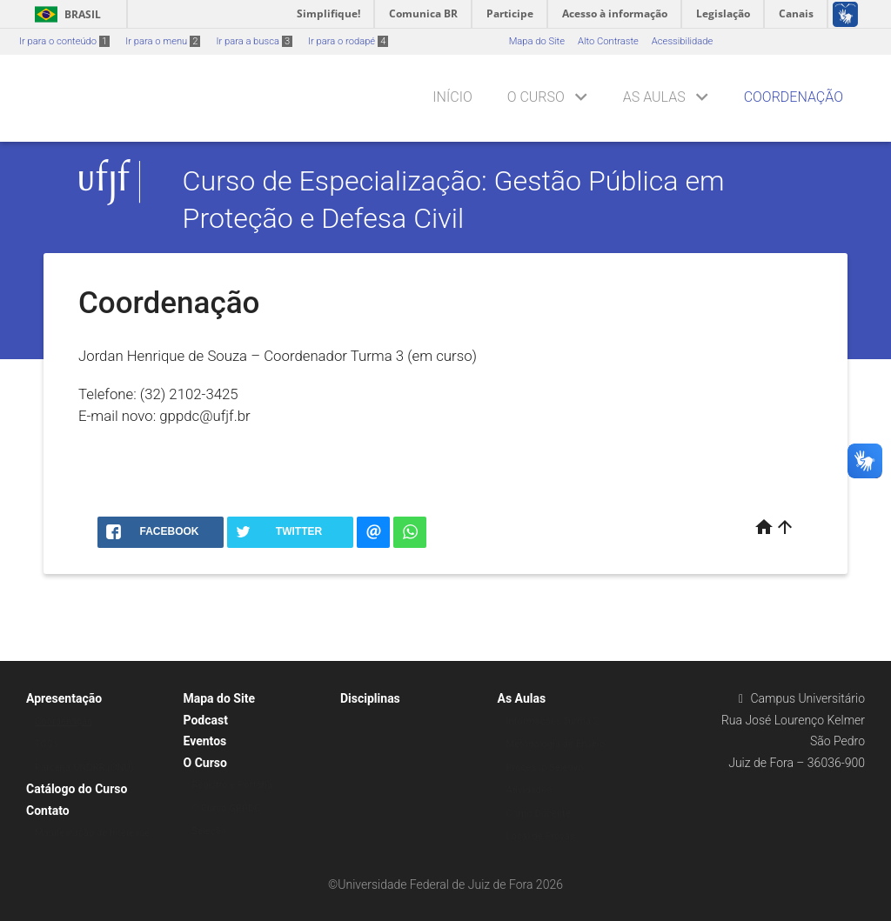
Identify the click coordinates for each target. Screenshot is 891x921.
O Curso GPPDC (226, 808)
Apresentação (64, 698)
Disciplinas (370, 698)
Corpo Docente (538, 813)
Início (452, 97)
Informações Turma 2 (553, 721)
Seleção (209, 831)
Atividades (529, 790)
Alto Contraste (608, 41)
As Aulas (654, 97)
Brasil (64, 14)
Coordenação (793, 97)
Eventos (205, 741)
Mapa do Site (537, 41)
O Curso (536, 97)
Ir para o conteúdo (64, 41)
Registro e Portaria (232, 785)
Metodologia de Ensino (556, 744)
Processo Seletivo (545, 767)
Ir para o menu (162, 41)
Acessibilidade (682, 41)
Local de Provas (540, 836)
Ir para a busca (254, 41)
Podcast (206, 720)
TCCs (46, 744)
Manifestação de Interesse (92, 832)
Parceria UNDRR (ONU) (84, 767)
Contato (48, 811)
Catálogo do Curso (76, 789)
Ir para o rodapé (348, 41)
